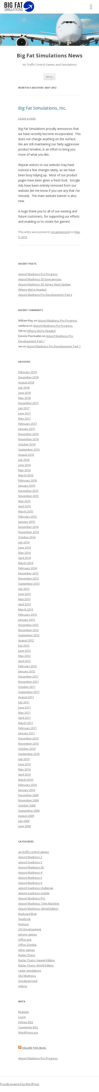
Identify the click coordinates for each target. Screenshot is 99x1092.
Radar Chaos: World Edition (36, 965)
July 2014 (23, 542)
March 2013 (25, 609)
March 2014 (25, 563)
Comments (28, 1027)
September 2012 (29, 635)
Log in (22, 1017)
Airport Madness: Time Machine (38, 903)
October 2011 (26, 687)
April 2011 (24, 718)
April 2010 (24, 774)
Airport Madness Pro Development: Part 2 (45, 295)
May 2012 (24, 656)
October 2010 (26, 749)
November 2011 (28, 682)
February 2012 (27, 666)
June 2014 (24, 547)
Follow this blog (34, 1047)
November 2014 (28, 532)
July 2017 (23, 408)
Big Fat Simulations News (49, 55)
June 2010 (24, 764)
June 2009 (24, 826)
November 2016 (28, 439)
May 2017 (24, 418)
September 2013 (29, 584)
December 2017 (28, 403)
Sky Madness (27, 976)
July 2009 (23, 821)
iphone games (27, 934)
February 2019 (27, 372)
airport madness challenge (35, 888)
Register (23, 1012)
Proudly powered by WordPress (19, 1084)
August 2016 (26, 455)
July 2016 (23, 460)
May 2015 (24, 501)
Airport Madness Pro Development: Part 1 (54, 346)
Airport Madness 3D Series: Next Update (44, 284)
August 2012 (26, 640)
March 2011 (25, 723)
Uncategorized (60, 232)
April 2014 (24, 558)
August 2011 (26, 697)
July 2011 (23, 702)
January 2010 (26, 790)
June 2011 (24, 707)
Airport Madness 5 (30, 878)
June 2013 (24, 594)
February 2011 (27, 728)
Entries (25, 1022)
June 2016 (24, 465)
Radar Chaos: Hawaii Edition (36, 960)
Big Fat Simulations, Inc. (42, 108)
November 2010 (28, 743)
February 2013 (27, 615)
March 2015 (25, 511)
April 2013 (24, 604)
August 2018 (26, 382)
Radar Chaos (26, 955)
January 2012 (26, 671)
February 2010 (27, 785)
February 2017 (27, 424)
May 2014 (24, 553)
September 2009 (29, 811)
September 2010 (29, 754)
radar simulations (29, 970)
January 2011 (26, 733)
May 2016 (24, 470)
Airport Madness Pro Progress (38, 274)
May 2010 (24, 769)
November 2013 (28, 578)
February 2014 (27, 568)
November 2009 (28, 800)
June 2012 (24, 651)
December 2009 (28, 795)
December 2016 (28, 434)
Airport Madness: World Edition (38, 909)
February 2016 (27, 480)
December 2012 (28, 625)
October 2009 (26, 805)
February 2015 (27, 516)
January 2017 (26, 429)
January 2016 (26, 486)
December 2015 (28, 491)
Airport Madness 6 (30, 883)
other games (26, 950)
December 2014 (28, 527)
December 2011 (28, 676)
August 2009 (26, 816)
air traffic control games (33, 852)
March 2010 (25, 780)
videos (22, 986)
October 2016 (26, 444)
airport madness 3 (30, 862)
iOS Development (29, 929)
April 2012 (24, 661)
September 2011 (29, 692)
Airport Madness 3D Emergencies (39, 279)
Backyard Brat (27, 914)
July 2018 (23, 388)
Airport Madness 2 (30, 857)
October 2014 (26, 537)
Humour (23, 924)
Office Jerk (25, 940)
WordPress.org (28, 1032)
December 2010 (28, 738)
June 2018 (24, 393)
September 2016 (29, 449)
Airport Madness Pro (31, 898)
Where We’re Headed (32, 289)
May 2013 (24, 599)
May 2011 (24, 713)
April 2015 (24, 506)
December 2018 (28, 377)
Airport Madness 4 (30, 872)
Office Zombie (27, 945)
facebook (24, 919)
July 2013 (23, 589)
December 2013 (28, 573)
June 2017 (24, 413)
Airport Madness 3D (31, 867)
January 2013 (26, 620)
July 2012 (23, 645)
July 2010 (23, 759)
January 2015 (26, 522)
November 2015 (28, 496)
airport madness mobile (33, 893)
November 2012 (28, 630)
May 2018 (24, 398)
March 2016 (25, 475)
